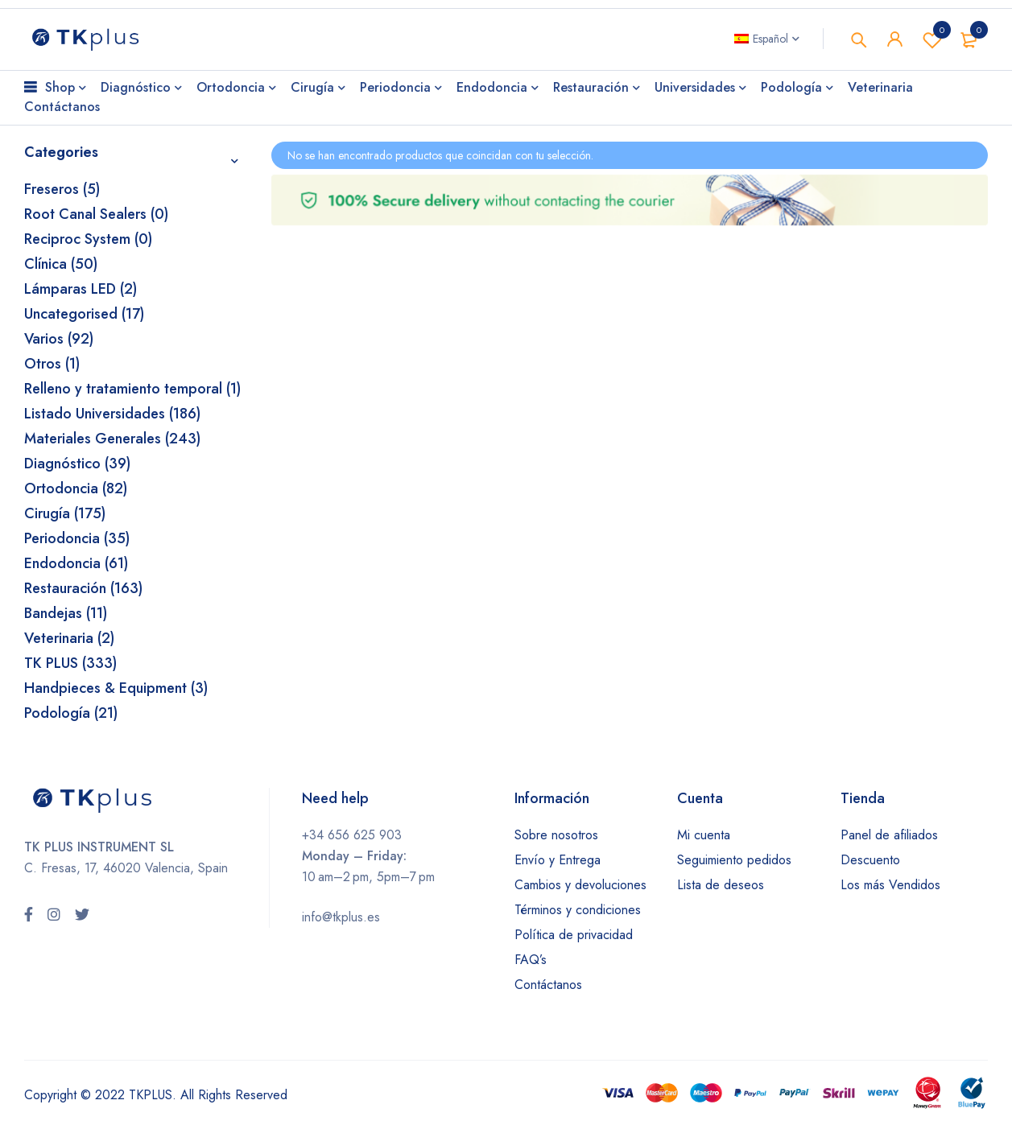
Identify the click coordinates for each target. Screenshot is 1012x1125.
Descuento (870, 860)
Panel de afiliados (889, 835)
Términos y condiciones (577, 909)
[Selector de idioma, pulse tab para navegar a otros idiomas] (766, 38)
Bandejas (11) (65, 613)
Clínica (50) (60, 263)
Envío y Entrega (557, 860)
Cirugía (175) (64, 513)
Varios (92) (58, 338)
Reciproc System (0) (88, 239)
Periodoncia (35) (77, 538)
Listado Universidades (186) (112, 413)
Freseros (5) (62, 189)
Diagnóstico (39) (77, 463)
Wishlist (932, 39)
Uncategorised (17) (84, 313)
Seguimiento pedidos (734, 860)
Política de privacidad (573, 934)
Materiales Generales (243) (112, 438)
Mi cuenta (703, 835)
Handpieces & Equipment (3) (116, 688)
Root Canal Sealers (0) (96, 214)
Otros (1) (52, 363)
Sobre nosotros (556, 835)
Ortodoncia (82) (75, 488)
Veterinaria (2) (69, 638)
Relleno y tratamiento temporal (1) (132, 388)
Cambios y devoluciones (580, 885)
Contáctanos (548, 984)
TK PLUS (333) (70, 663)
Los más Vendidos (890, 885)
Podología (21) (71, 713)
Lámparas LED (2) (80, 288)
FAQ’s (530, 959)
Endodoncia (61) (76, 563)
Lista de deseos (720, 885)
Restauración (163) (83, 588)
